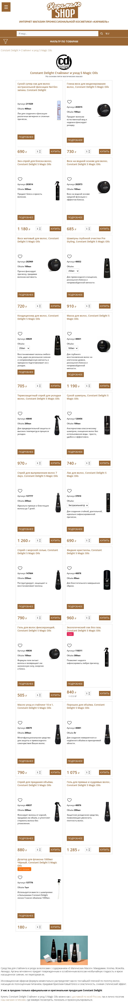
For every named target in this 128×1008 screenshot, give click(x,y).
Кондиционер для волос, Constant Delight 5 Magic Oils (38, 317)
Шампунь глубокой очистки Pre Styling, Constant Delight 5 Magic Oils (88, 240)
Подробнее (26, 137)
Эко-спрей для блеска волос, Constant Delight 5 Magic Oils (35, 162)
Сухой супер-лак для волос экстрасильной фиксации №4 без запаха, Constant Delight (37, 87)
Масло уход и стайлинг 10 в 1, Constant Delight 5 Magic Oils (36, 706)
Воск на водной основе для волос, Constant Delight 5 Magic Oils (87, 162)
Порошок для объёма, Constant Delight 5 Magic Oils (86, 706)
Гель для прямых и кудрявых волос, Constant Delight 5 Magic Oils (88, 783)
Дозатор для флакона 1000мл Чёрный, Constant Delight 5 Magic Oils (37, 862)
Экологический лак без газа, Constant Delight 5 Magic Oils (84, 629)
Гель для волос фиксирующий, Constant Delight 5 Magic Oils (36, 629)
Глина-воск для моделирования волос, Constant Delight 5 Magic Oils (88, 85)
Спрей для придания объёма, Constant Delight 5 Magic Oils (35, 783)
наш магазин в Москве (13, 999)
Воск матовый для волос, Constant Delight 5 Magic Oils (38, 240)
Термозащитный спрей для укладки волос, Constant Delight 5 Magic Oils (39, 397)
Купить (55, 151)
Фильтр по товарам (64, 41)
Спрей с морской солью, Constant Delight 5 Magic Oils (38, 551)
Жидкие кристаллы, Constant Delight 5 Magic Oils (84, 551)
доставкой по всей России (86, 996)
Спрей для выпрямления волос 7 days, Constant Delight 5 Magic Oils (38, 474)
